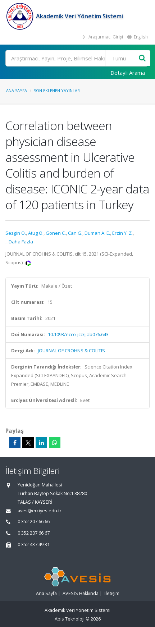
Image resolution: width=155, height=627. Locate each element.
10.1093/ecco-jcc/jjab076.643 (78, 334)
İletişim (111, 593)
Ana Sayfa (16, 90)
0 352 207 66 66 (34, 521)
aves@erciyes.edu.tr (39, 511)
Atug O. (36, 233)
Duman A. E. (97, 233)
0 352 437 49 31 (34, 544)
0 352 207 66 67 (34, 533)
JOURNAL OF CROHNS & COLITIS (71, 350)
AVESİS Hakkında (81, 593)
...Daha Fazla (19, 241)
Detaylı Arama (127, 72)
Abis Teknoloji (70, 619)
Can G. (75, 233)
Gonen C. (56, 233)
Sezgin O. (15, 233)
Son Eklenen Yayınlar (57, 90)
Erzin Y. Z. (122, 233)
